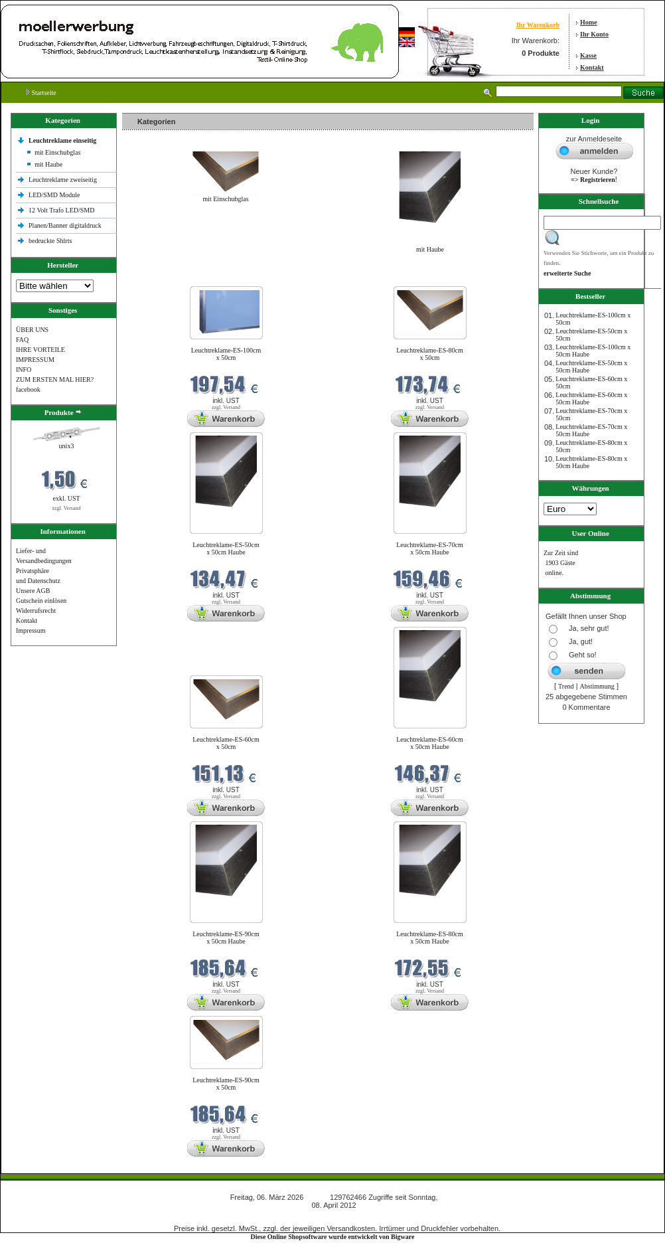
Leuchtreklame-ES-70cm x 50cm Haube (429, 548)
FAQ (22, 339)
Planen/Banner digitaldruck (65, 225)
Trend (566, 686)
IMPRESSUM (35, 359)
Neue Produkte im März (157, 278)
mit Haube (48, 164)
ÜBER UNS (32, 329)
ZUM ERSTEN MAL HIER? (55, 379)
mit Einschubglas (57, 152)
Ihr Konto (594, 34)
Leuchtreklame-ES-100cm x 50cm (226, 354)
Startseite (41, 92)
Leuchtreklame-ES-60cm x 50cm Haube (429, 743)
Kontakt (592, 67)
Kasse (588, 55)
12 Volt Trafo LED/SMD (61, 210)
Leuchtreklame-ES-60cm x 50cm (225, 743)
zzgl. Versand (66, 508)
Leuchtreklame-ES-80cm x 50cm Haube (429, 937)
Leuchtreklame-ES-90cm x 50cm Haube (225, 937)
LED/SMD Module (54, 195)
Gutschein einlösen (41, 600)
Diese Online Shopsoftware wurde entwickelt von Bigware (333, 1236)
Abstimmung (597, 686)
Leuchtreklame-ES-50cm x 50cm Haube (225, 548)
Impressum (30, 630)
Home (588, 22)
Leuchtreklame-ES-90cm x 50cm (225, 1083)
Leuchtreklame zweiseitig (64, 179)
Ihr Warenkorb (537, 25)
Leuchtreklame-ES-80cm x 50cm (429, 354)
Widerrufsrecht (36, 610)
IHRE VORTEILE (40, 349)
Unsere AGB (33, 590)
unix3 (66, 446)
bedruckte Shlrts (50, 240)
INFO (23, 369)
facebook (28, 389)
